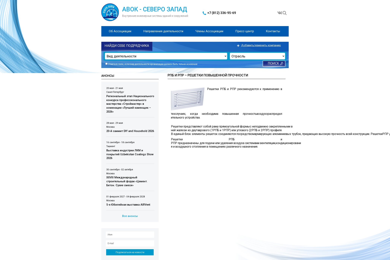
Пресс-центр (244, 31)
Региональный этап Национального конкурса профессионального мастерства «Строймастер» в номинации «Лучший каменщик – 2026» (130, 104)
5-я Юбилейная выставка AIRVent (128, 204)
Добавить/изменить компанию (261, 45)
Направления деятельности (163, 31)
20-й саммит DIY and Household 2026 (130, 131)
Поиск (273, 63)
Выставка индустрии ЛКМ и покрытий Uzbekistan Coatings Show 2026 (130, 154)
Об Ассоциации (120, 31)
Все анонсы (130, 216)
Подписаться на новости (130, 252)
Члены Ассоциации (209, 31)
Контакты (273, 31)
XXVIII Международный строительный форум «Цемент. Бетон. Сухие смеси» (127, 181)
